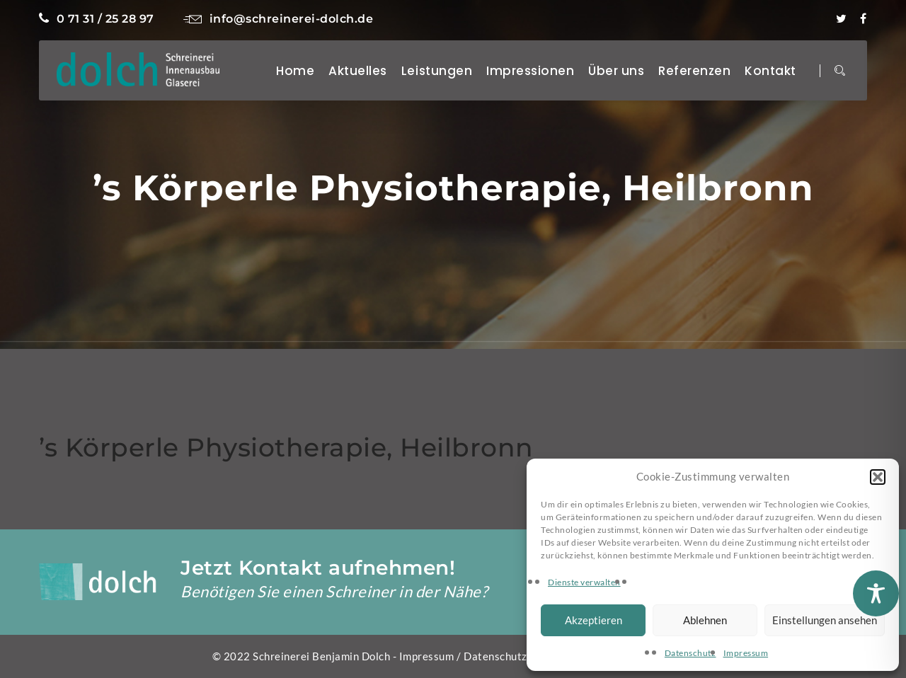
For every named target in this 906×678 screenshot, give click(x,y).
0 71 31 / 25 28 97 (96, 18)
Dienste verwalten (584, 582)
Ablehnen (705, 620)
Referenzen (694, 71)
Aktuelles (357, 71)
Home (295, 71)
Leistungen (436, 71)
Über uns (616, 71)
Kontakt (770, 71)
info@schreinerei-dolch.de (278, 18)
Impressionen (530, 71)
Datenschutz (690, 653)
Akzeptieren (593, 620)
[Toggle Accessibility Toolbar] (875, 593)
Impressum (746, 653)
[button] (878, 477)
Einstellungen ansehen (824, 620)
